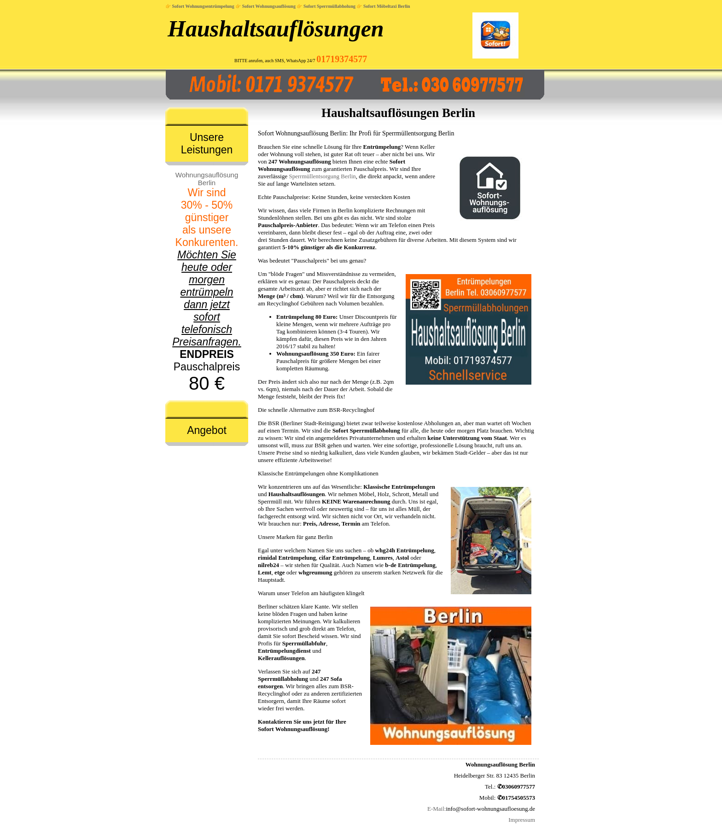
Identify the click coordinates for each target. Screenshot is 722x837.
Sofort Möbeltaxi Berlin (386, 6)
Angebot (207, 430)
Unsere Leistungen (207, 143)
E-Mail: (436, 808)
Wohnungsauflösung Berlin (207, 179)
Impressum (521, 819)
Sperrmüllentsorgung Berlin (322, 176)
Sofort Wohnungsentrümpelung (203, 6)
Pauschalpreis (206, 282)
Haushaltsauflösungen (276, 28)
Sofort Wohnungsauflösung (269, 6)
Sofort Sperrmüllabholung (329, 6)
